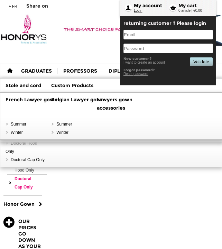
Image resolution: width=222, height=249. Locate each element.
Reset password (135, 74)
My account (148, 5)
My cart (187, 5)
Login (138, 10)
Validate (201, 61)
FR (14, 6)
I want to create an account (144, 62)
